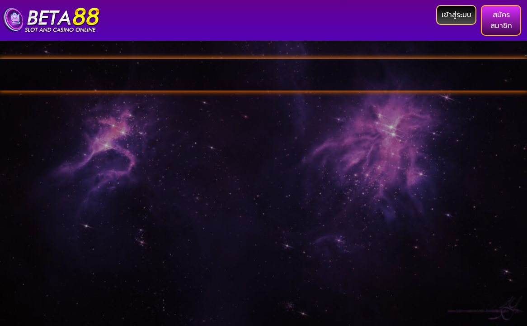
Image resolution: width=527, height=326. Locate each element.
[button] (456, 15)
